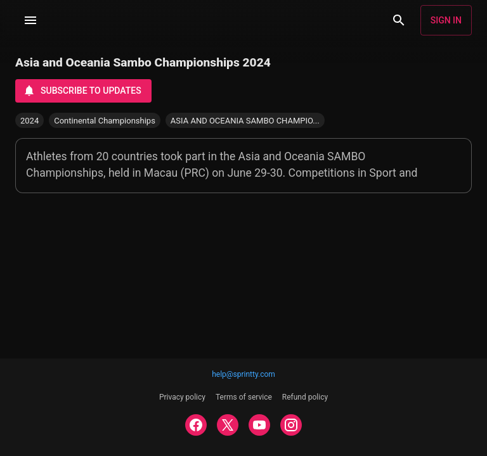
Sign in (446, 20)
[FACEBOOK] (196, 425)
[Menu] (30, 20)
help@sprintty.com (243, 374)
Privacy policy (182, 397)
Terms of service (244, 397)
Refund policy (305, 397)
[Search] (399, 20)
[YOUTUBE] (259, 425)
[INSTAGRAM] (291, 425)
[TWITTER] (227, 425)
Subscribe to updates (82, 90)
